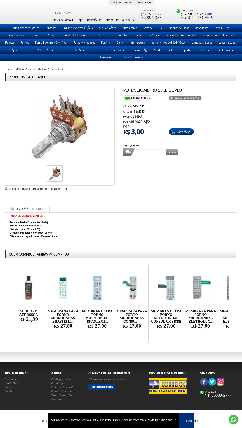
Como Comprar (58, 383)
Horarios (9, 387)
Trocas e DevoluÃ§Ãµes (62, 395)
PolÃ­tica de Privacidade (62, 387)
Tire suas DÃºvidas (101, 387)
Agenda (8, 391)
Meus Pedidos (57, 399)
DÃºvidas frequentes (60, 379)
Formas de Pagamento (61, 391)
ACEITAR (186, 420)
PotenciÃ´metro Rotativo (53, 69)
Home (9, 69)
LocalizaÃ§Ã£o (12, 383)
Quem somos (11, 379)
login (127, 2)
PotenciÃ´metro (26, 69)
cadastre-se (144, 2)
